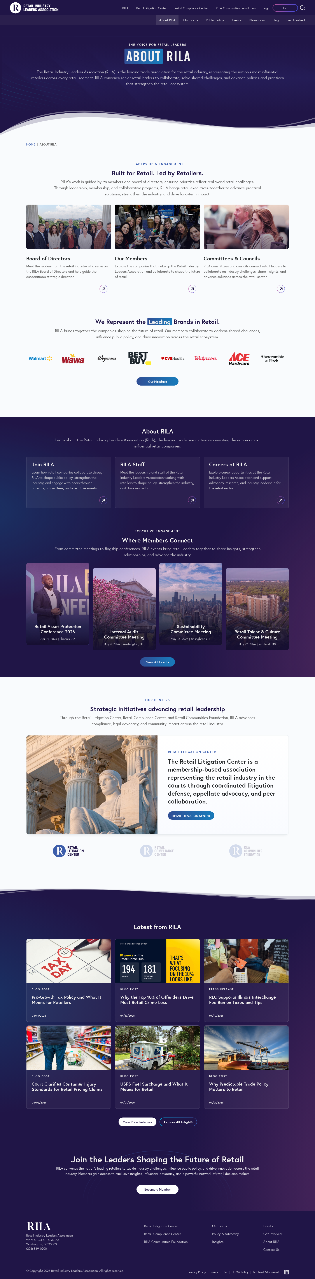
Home (30, 144)
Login (266, 7)
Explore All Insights (178, 1121)
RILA (125, 8)
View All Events (157, 661)
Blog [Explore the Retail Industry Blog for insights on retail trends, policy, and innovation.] (276, 19)
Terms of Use (219, 1272)
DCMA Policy (240, 1272)
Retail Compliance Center (191, 8)
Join (285, 7)
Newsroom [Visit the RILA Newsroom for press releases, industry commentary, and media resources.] (257, 19)
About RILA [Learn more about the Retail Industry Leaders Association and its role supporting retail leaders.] (167, 19)
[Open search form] (302, 7)
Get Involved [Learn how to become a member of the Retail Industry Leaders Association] (296, 19)
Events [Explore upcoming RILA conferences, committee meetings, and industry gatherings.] (268, 1225)
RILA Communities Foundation (236, 8)
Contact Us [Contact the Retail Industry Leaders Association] (271, 1249)
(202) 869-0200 (36, 1248)
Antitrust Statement (266, 1272)
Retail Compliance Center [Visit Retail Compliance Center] (162, 1233)
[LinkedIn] (286, 1271)
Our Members (157, 381)
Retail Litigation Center (151, 8)
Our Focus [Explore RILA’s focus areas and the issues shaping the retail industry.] (190, 19)
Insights (218, 1241)
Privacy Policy (197, 1272)
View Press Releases (137, 1121)
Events (237, 19)
